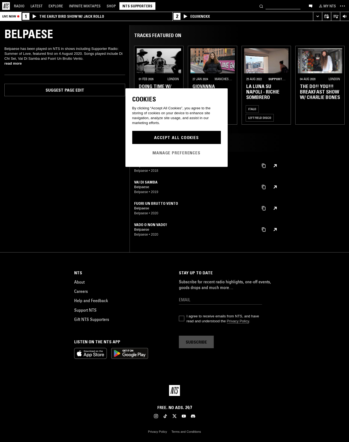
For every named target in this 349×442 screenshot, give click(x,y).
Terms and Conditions (186, 431)
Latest (37, 6)
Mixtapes (85, 6)
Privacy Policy (238, 321)
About (79, 282)
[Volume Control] (344, 16)
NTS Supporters (137, 6)
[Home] (6, 6)
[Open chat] (310, 5)
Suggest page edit (65, 90)
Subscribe (196, 342)
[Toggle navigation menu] (342, 6)
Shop (111, 6)
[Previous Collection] (338, 85)
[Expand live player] (317, 16)
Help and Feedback (91, 300)
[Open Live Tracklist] (335, 16)
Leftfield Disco (259, 118)
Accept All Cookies (176, 137)
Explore (56, 6)
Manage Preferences (176, 152)
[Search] (261, 5)
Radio (19, 6)
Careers (81, 291)
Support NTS (85, 310)
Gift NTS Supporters (91, 319)
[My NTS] (327, 6)
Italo (252, 109)
